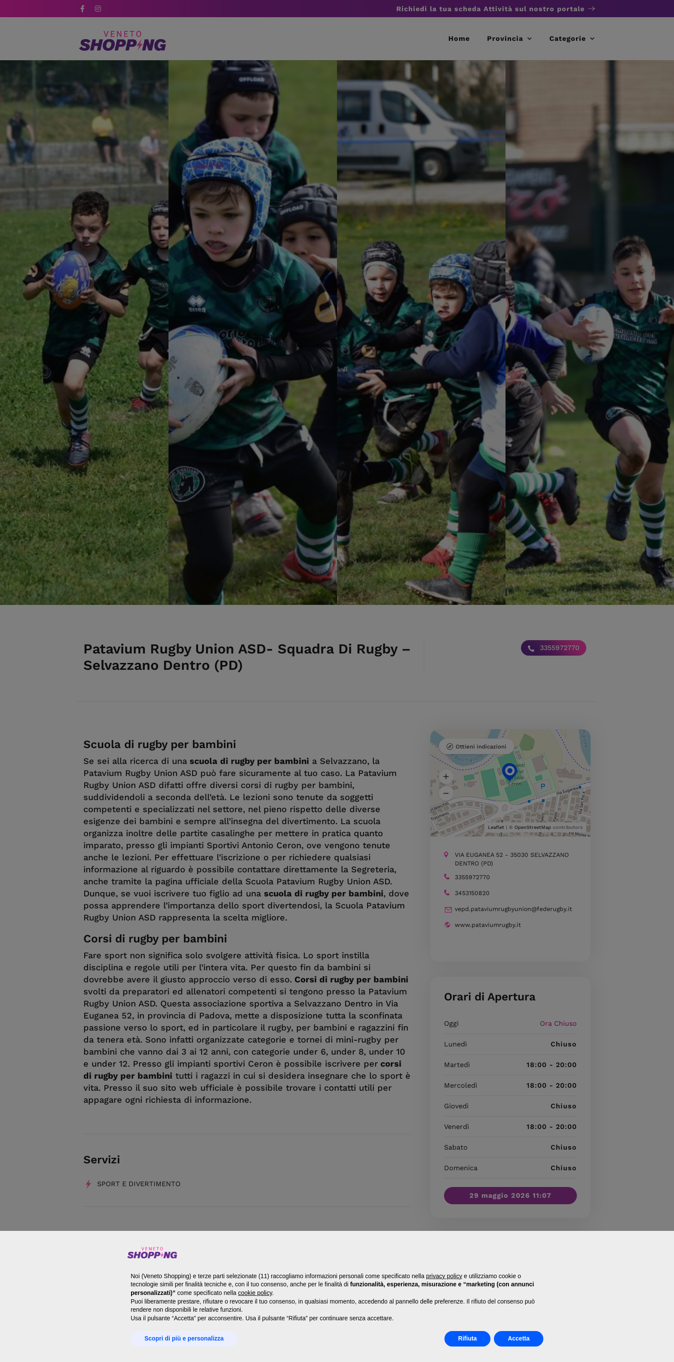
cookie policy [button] (255, 1292)
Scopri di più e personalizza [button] (184, 1338)
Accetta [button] (519, 1338)
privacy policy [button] (444, 1276)
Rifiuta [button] (467, 1338)
